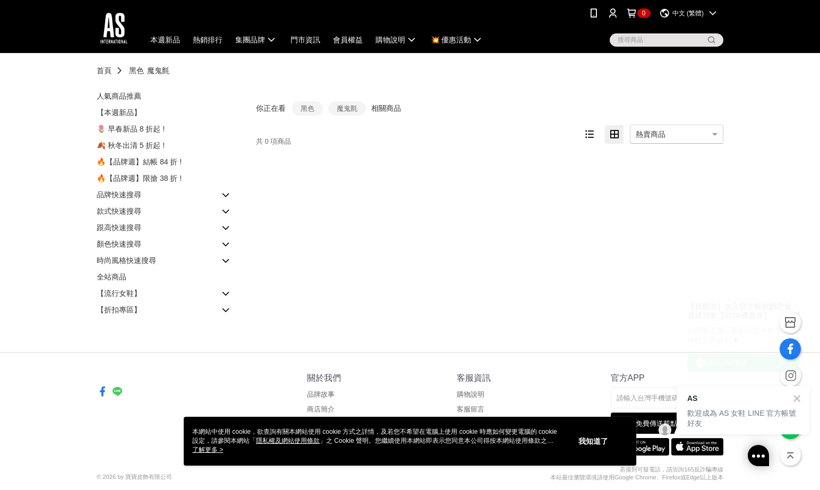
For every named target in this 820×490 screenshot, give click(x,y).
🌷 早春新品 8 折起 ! (131, 129)
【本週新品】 (119, 112)
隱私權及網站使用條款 (288, 440)
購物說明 (470, 394)
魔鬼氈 (158, 70)
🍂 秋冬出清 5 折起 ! (131, 145)
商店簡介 (321, 409)
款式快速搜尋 (119, 211)
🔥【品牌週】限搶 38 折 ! (139, 178)
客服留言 (470, 409)
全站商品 (111, 277)
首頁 (104, 70)
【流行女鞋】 (119, 293)
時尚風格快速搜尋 (126, 260)
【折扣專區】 (119, 309)
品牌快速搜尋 (119, 194)
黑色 (136, 70)
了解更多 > (207, 449)
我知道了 (593, 441)
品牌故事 (321, 394)
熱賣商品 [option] (650, 134)
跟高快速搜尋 (119, 227)
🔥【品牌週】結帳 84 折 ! (139, 162)
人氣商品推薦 (119, 96)
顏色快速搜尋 (119, 244)
